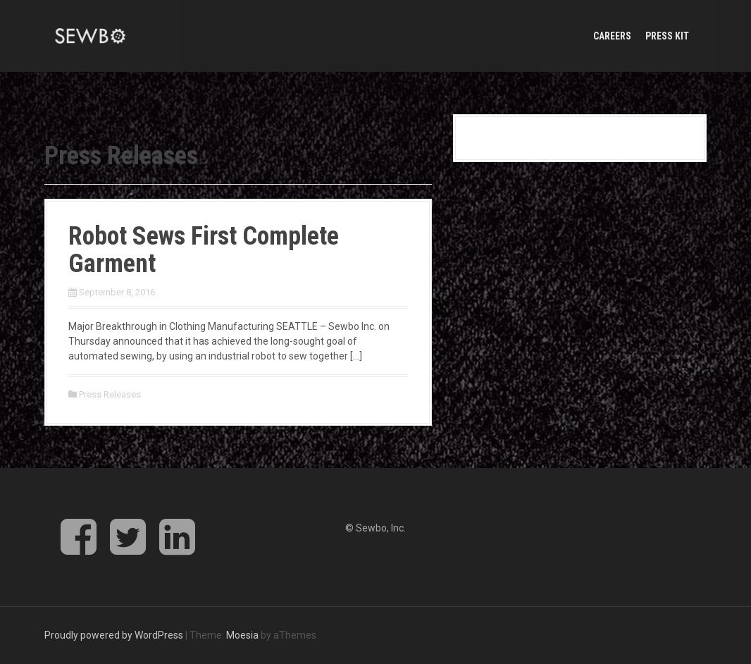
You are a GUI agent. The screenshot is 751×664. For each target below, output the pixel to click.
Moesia (242, 635)
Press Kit (667, 36)
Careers (612, 36)
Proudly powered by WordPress (113, 635)
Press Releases (110, 394)
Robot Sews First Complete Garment (203, 250)
